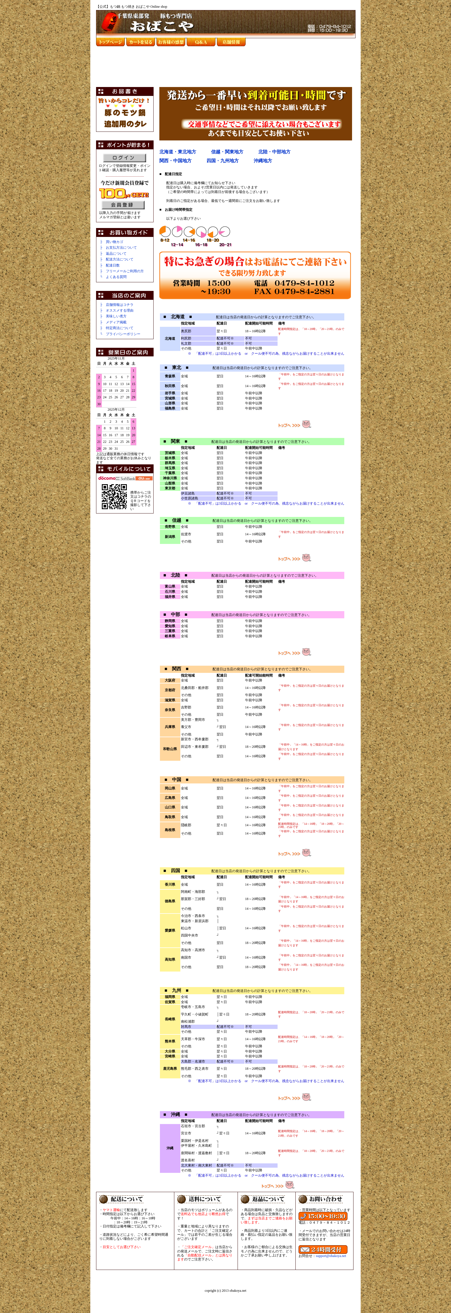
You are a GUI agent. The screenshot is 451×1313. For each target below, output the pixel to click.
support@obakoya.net (331, 1256)
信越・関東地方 (227, 151)
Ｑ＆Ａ (201, 42)
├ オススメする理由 (116, 310)
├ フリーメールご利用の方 (122, 271)
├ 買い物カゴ (111, 242)
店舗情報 (231, 42)
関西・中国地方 (175, 160)
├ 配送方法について (116, 259)
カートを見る (140, 42)
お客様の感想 (170, 42)
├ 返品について (113, 254)
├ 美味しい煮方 (113, 316)
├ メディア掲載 (113, 322)
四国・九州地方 (223, 160)
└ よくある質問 (113, 277)
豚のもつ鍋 (125, 112)
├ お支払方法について (118, 248)
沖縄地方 (263, 160)
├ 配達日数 (110, 265)
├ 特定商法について (116, 328)
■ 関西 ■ (176, 668)
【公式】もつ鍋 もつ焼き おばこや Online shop (131, 7)
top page (110, 42)
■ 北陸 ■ (175, 575)
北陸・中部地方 (274, 151)
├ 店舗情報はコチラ (116, 305)
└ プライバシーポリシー (120, 334)
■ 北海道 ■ (177, 316)
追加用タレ (125, 124)
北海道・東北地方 (177, 151)
